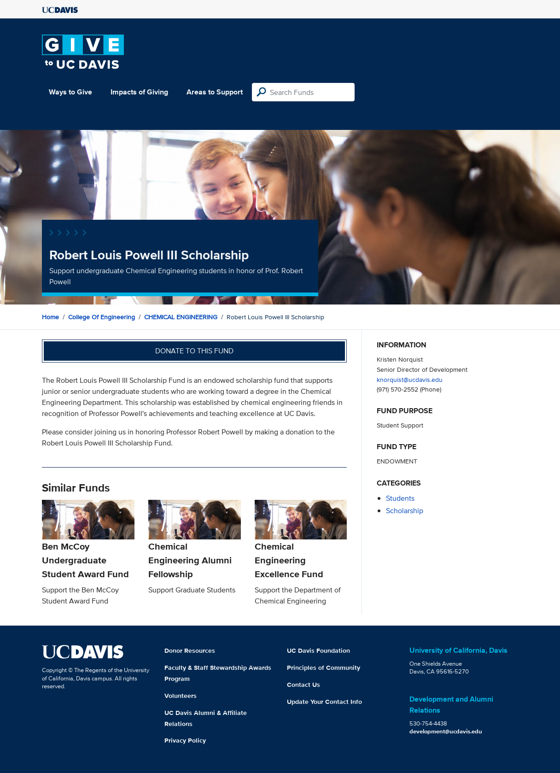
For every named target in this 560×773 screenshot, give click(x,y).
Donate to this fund (194, 351)
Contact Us (303, 684)
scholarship (404, 510)
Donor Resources (189, 650)
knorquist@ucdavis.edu (410, 379)
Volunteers (180, 695)
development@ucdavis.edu (445, 731)
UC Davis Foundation (318, 650)
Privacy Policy (185, 740)
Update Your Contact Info (324, 701)
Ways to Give (70, 92)
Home (50, 317)
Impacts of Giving (139, 92)
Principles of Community (323, 667)
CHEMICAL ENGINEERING (180, 317)
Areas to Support (215, 92)
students (400, 498)
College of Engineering (101, 317)
